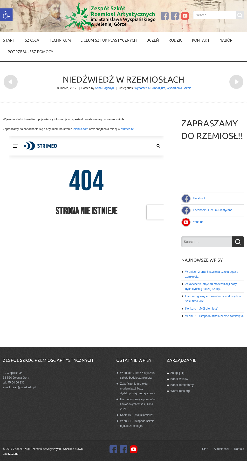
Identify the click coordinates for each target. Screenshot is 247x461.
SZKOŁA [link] (32, 40)
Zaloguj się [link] (178, 373)
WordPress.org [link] (180, 391)
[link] (6, 14)
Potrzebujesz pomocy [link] (30, 52)
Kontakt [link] (201, 40)
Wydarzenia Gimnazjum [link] (149, 88)
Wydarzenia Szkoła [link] (179, 88)
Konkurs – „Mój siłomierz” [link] (201, 308)
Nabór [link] (226, 40)
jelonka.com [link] (80, 129)
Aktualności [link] (221, 449)
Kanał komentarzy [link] (182, 385)
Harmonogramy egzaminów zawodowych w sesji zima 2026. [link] (138, 404)
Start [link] (9, 40)
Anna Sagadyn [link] (104, 88)
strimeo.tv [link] (127, 129)
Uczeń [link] (152, 40)
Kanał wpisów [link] (179, 379)
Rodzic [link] (175, 40)
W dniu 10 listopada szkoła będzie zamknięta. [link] (214, 316)
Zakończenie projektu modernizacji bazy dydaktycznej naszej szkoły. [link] (138, 388)
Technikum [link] (60, 40)
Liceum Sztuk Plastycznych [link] (109, 40)
